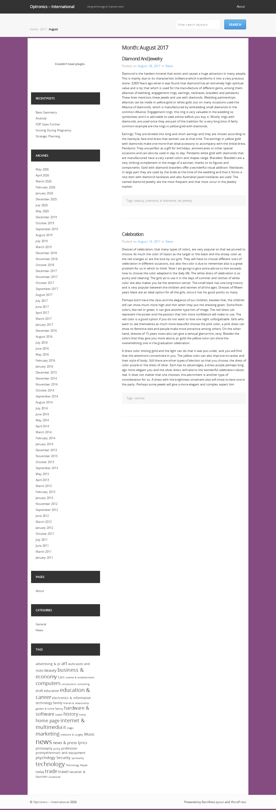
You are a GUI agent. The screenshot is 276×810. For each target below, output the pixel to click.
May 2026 (42, 169)
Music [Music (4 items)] (89, 734)
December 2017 (46, 271)
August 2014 (44, 402)
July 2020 (42, 205)
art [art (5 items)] (64, 663)
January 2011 (44, 557)
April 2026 (42, 175)
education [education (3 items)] (51, 690)
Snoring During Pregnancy (53, 130)
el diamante (168, 200)
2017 (43, 29)
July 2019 (42, 241)
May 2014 (42, 420)
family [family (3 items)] (57, 703)
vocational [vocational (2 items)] (54, 777)
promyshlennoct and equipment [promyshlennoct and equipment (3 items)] (60, 753)
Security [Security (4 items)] (63, 757)
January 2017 (44, 325)
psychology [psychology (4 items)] (45, 757)
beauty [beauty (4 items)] (50, 670)
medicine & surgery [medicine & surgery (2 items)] (71, 734)
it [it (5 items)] (64, 727)
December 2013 (46, 450)
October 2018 (45, 265)
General (41, 624)
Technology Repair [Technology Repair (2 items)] (77, 765)
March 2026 (44, 181)
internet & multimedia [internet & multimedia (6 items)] (60, 723)
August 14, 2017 (149, 241)
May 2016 (42, 354)
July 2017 (42, 301)
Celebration (132, 234)
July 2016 (42, 342)
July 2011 (42, 540)
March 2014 (44, 432)
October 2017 (45, 283)
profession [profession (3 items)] (69, 748)
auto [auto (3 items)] (71, 664)
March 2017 (44, 319)
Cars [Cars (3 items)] (61, 677)
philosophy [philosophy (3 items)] (44, 748)
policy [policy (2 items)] (56, 748)
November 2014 (47, 384)
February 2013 (45, 492)
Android (41, 118)
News (169, 66)
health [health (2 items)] (59, 714)
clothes (139, 398)
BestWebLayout (213, 802)
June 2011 (42, 546)
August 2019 (44, 235)
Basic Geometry (46, 112)
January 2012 (44, 528)
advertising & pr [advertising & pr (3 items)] (48, 664)
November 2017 (47, 277)
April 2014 (42, 426)
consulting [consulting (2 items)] (83, 684)
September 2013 (47, 468)
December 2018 (46, 253)
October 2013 (45, 462)
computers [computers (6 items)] (48, 683)
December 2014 (46, 378)
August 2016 (44, 336)
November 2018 (47, 259)
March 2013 (44, 486)
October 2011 (45, 534)
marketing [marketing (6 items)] (48, 733)
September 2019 (47, 229)
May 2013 (42, 474)
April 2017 (42, 313)
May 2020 (42, 211)
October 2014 (45, 390)
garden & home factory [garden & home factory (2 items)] (49, 708)
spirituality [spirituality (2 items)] (78, 758)
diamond (152, 200)
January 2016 (44, 366)
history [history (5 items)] (70, 714)
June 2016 (42, 348)
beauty (139, 200)
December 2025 (46, 199)
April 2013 (42, 480)
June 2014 (42, 414)
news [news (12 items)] (44, 741)
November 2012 (47, 504)
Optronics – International (52, 6)
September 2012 (47, 510)
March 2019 (44, 247)
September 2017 (47, 289)
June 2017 (42, 307)
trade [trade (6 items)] (51, 771)
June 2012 (42, 516)
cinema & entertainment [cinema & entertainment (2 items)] (80, 677)
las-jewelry (185, 200)
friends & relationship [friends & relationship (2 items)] (76, 703)
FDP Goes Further (48, 124)
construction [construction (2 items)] (69, 684)
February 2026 (45, 187)
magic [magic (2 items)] (70, 728)
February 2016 (45, 360)
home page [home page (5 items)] (48, 721)
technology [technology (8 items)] (50, 764)
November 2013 (47, 456)
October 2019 (45, 223)
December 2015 (46, 372)
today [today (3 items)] (40, 772)
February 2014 (45, 438)
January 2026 (44, 193)
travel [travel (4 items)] (63, 771)
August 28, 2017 (149, 66)
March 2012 (44, 522)
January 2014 (44, 444)
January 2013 (44, 498)
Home (34, 29)
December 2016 (46, 331)
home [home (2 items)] (82, 714)
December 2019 (46, 217)
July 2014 (42, 408)
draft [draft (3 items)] (39, 690)
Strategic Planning (48, 136)
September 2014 (47, 396)
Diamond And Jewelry (142, 59)
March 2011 (44, 551)
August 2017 (44, 295)
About (241, 6)
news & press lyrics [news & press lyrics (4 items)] (70, 742)
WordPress (238, 802)
